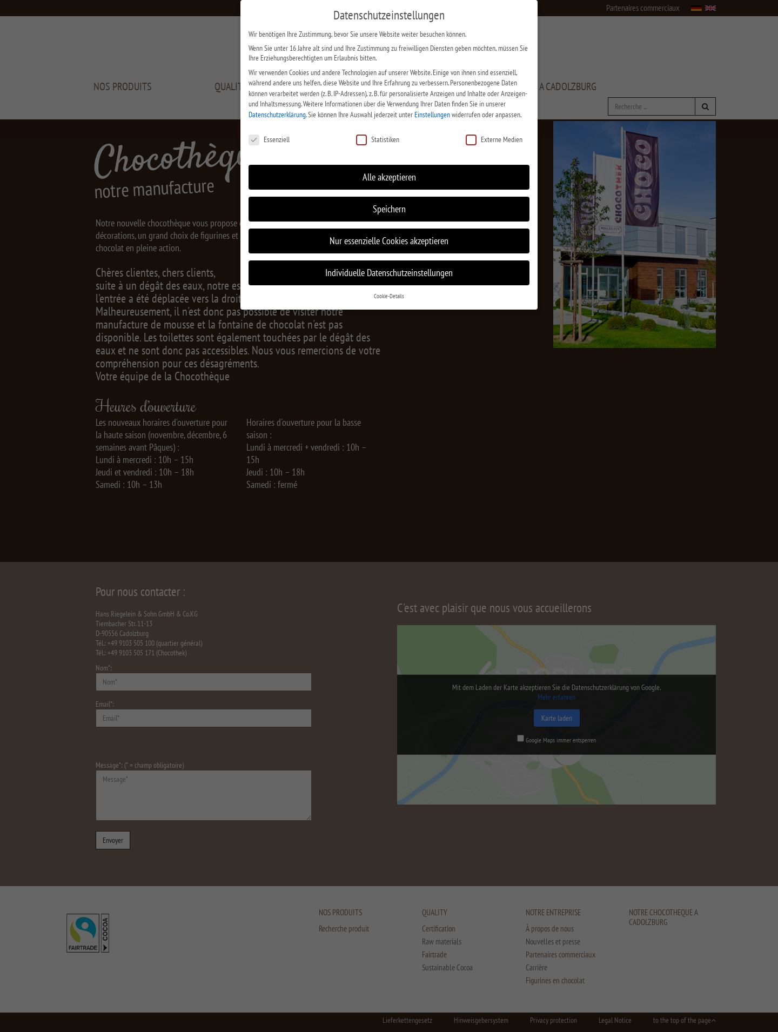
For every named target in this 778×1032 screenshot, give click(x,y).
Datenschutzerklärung (277, 107)
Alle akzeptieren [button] (389, 169)
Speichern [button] (389, 201)
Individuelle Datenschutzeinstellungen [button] (389, 265)
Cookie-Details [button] (389, 288)
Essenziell (269, 132)
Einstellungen (432, 107)
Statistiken (377, 132)
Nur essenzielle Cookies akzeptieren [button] (389, 233)
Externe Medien (494, 132)
